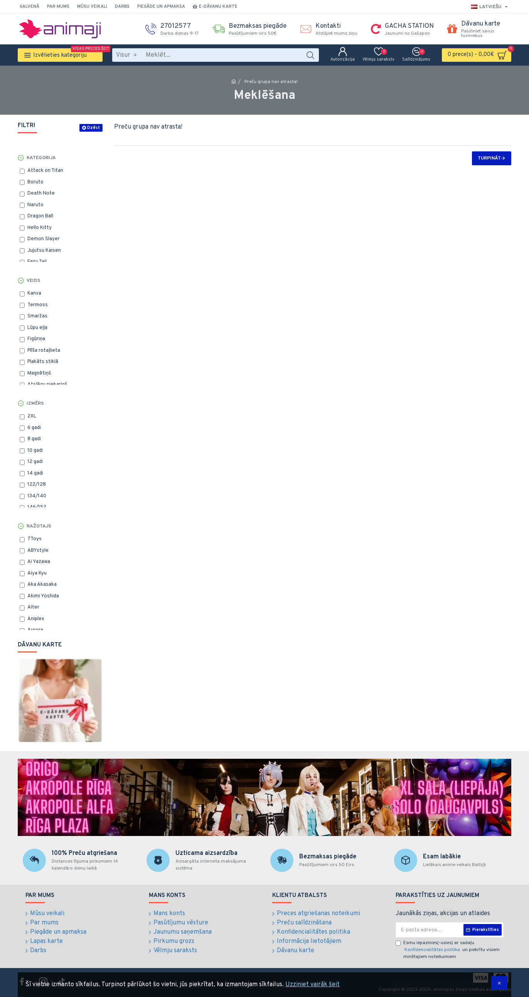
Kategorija (41, 158)
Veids (33, 281)
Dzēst (93, 128)
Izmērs (35, 403)
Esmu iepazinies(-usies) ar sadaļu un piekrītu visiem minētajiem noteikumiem (448, 950)
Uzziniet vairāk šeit (312, 985)
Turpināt (489, 158)
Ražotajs (39, 526)
